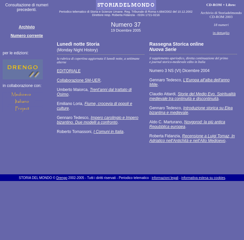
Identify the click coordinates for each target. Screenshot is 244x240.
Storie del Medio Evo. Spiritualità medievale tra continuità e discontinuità (192, 96)
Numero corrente (27, 35)
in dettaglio (221, 33)
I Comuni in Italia (108, 131)
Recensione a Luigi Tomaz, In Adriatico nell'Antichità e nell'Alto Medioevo (192, 138)
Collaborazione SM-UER (79, 80)
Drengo (61, 178)
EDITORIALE (69, 71)
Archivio (27, 27)
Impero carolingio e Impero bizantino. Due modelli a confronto (97, 120)
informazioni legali (165, 178)
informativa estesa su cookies (203, 178)
